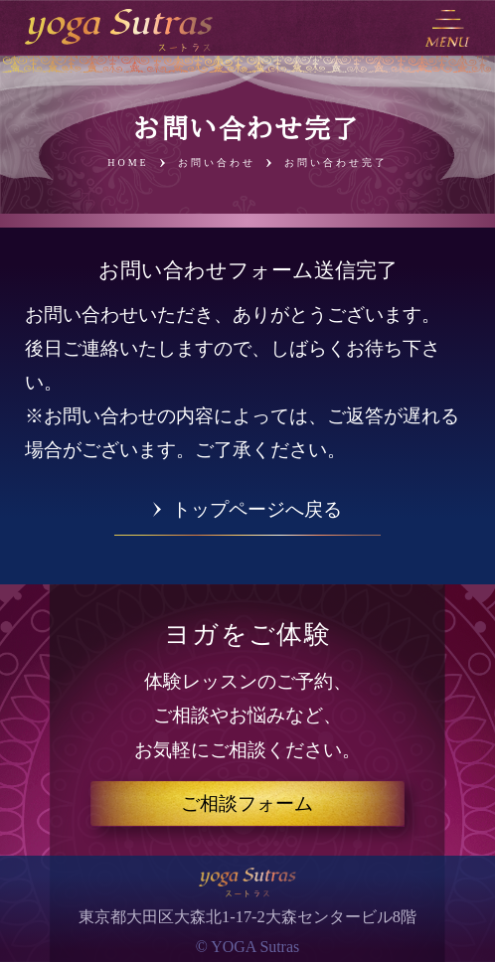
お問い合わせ (216, 163)
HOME (127, 163)
